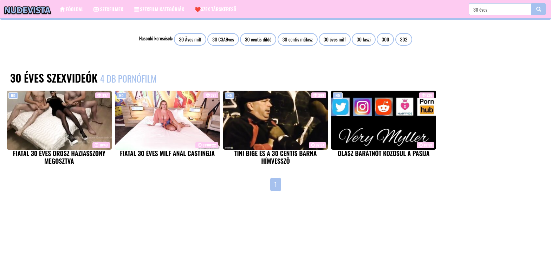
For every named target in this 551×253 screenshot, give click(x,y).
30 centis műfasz (298, 39)
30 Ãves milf (190, 39)
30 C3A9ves (223, 39)
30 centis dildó (258, 39)
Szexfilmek (108, 9)
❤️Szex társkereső (215, 9)
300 (385, 39)
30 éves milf (335, 39)
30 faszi (364, 39)
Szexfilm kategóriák (159, 9)
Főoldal (71, 9)
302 (404, 39)
